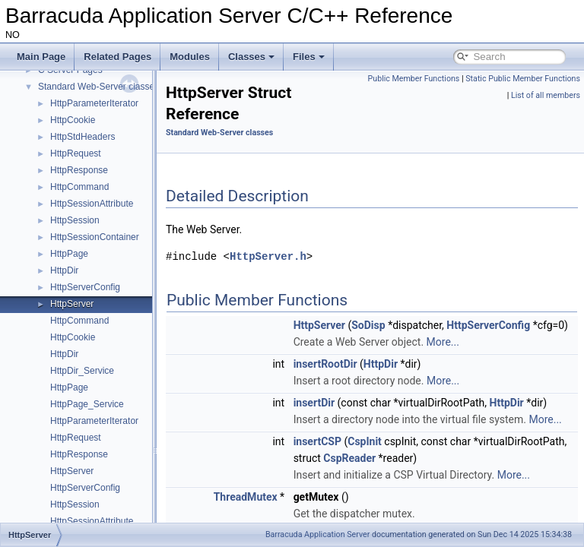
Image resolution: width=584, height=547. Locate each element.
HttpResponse (79, 170)
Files (309, 56)
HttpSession (75, 220)
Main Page (41, 56)
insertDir (352, 419)
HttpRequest (75, 153)
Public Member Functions (530, 79)
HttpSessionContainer (94, 237)
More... (481, 359)
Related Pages (117, 56)
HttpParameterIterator (94, 103)
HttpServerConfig (85, 287)
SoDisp (406, 325)
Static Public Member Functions (447, 95)
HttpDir (64, 270)
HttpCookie (72, 120)
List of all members (545, 95)
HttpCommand (79, 187)
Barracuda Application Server (317, 534)
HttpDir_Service (82, 370)
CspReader (483, 508)
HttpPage (69, 253)
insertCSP (355, 491)
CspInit (403, 491)
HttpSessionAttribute (91, 203)
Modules (190, 56)
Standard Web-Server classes (98, 86)
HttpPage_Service (87, 404)
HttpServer (72, 304)
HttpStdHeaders (82, 136)
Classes (251, 56)
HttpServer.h (306, 256)
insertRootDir (363, 381)
